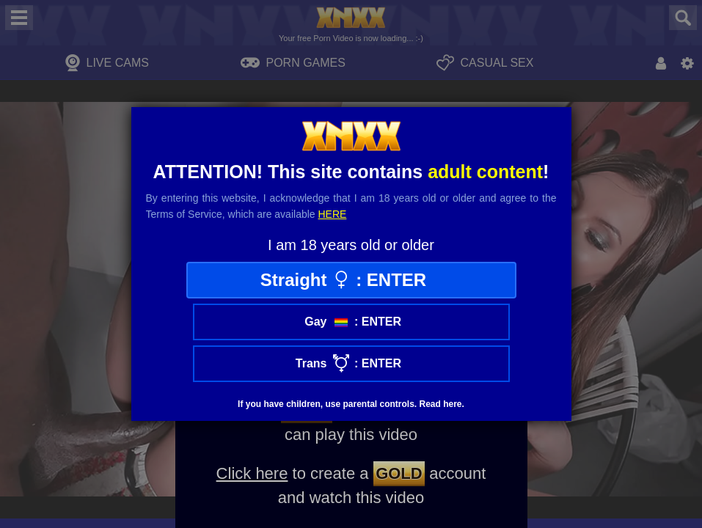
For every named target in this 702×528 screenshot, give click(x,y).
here (332, 214)
